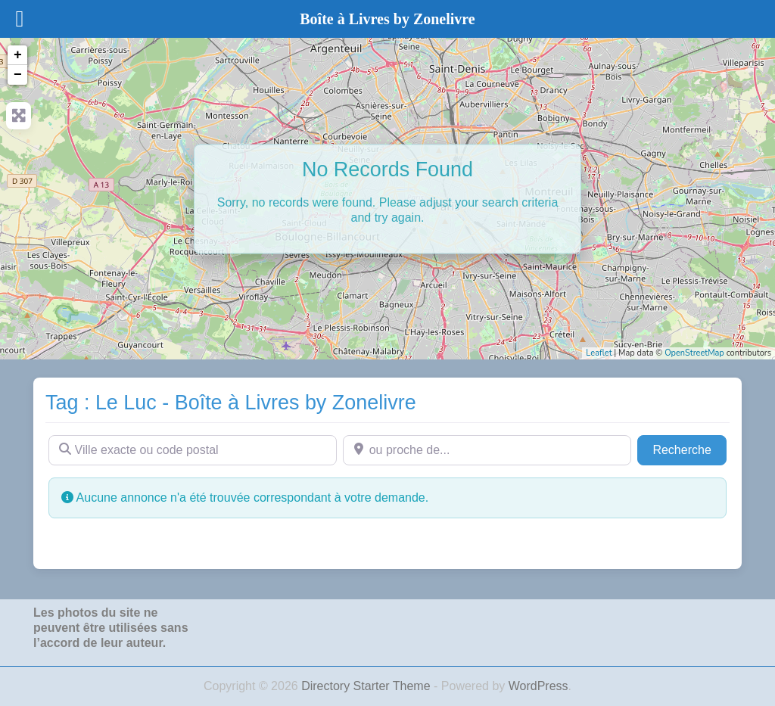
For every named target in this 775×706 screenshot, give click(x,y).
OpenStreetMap (694, 353)
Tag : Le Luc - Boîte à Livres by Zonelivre (230, 402)
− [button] (18, 75)
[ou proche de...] (487, 450)
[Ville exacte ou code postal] (192, 450)
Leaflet (599, 353)
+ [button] (18, 55)
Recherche (689, 448)
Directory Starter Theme (367, 686)
